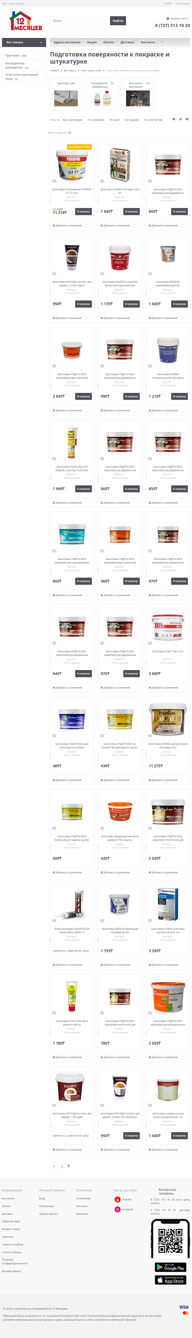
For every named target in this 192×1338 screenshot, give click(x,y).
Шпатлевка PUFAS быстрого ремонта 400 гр (72, 1022)
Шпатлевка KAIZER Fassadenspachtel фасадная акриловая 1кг (168, 378)
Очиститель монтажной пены (136, 87)
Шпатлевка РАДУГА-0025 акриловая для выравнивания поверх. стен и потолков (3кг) (167, 1024)
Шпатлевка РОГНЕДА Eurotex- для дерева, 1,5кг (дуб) (71, 1115)
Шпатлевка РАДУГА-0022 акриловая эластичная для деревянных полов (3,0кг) (168, 840)
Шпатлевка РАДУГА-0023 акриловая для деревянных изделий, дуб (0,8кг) (120, 655)
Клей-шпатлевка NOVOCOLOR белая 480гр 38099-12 (72, 930)
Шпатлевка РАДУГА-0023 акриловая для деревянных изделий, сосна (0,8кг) (120, 470)
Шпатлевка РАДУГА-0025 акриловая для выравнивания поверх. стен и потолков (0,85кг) (72, 562)
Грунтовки (63, 83)
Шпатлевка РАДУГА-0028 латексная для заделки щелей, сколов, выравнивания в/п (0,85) (72, 840)
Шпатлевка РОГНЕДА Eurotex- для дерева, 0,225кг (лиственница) (120, 1115)
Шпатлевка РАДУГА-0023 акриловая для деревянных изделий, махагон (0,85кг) (120, 378)
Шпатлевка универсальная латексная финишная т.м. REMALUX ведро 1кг (168, 1117)
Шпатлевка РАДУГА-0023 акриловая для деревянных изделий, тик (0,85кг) (168, 470)
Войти (168, 3)
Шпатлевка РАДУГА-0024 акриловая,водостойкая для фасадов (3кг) (72, 378)
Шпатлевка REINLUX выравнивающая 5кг (168, 283)
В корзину (83, 211)
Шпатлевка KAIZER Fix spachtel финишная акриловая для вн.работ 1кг (120, 285)
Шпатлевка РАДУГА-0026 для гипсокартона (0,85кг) (72, 745)
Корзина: (179, 18)
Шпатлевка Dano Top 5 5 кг (167, 651)
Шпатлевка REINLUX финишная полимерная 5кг (120, 930)
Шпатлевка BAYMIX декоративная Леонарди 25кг (167, 745)
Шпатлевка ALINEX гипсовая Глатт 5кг (120, 191)
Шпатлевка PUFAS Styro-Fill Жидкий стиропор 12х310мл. (71, 468)
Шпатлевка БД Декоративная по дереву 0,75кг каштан (120, 838)
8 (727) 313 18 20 (162, 1199)
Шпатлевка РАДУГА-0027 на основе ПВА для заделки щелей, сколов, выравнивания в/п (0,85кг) (120, 749)
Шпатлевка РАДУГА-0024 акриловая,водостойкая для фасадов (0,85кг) (120, 562)
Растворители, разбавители (99, 85)
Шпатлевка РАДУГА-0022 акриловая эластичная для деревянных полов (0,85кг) (120, 1024)
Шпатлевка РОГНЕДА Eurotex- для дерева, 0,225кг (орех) (71, 283)
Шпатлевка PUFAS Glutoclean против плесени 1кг (168, 930)
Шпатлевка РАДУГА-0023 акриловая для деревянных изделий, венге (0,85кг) (72, 655)
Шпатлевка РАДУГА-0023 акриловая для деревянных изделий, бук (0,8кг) (168, 193)
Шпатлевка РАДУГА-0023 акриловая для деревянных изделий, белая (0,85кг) (168, 562)
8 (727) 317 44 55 (164, 1210)
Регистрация (182, 3)
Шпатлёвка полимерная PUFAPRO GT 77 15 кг (72, 191)
